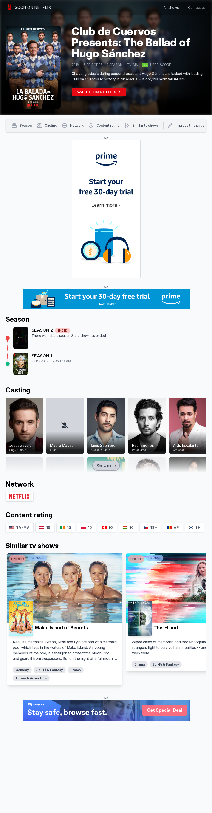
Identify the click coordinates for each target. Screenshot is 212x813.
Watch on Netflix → (99, 92)
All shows (171, 7)
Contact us (197, 7)
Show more (106, 465)
